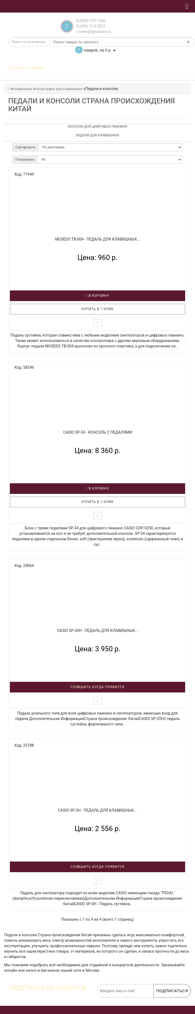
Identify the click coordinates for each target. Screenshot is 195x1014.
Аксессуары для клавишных (58, 89)
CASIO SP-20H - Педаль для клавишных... (97, 630)
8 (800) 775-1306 (90, 21)
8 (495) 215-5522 (90, 26)
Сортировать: (25, 147)
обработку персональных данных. (164, 1000)
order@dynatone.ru (93, 31)
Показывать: (25, 159)
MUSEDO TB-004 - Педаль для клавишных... (97, 239)
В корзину (97, 296)
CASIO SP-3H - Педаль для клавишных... (97, 810)
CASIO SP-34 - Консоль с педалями (97, 432)
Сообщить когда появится (97, 687)
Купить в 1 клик (98, 309)
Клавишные (22, 89)
